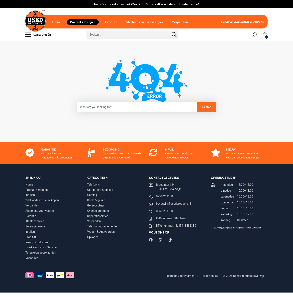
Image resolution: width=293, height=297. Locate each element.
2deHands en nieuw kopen (145, 22)
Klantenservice (34, 221)
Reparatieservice (97, 216)
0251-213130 (164, 196)
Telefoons (93, 184)
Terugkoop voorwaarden (40, 252)
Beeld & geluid (96, 200)
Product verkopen (83, 22)
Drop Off (30, 237)
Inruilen (111, 22)
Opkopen (93, 237)
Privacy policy (210, 275)
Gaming (92, 195)
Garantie (30, 216)
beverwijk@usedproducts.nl (173, 203)
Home (56, 22)
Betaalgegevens (35, 226)
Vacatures (31, 258)
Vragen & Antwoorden (101, 231)
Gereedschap (95, 205)
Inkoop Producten (36, 242)
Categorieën (38, 34)
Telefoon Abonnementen (102, 226)
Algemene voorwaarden (40, 210)
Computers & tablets (100, 189)
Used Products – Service (41, 247)
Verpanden (180, 22)
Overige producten (98, 210)
